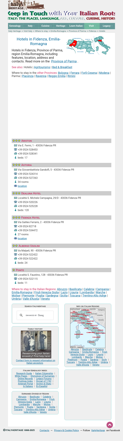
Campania (102, 289)
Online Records (25, 378)
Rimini (71, 76)
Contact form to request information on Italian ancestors (35, 361)
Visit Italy (28, 31)
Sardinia (94, 359)
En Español (41, 386)
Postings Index (25, 381)
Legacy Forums (44, 378)
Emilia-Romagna (58, 31)
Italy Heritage (14, 31)
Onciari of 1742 (43, 381)
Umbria (16, 298)
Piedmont (72, 359)
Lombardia (87, 292)
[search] (35, 315)
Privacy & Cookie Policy (66, 430)
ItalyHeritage (98, 430)
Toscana (75, 295)
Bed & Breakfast (62, 67)
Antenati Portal (25, 383)
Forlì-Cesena (89, 72)
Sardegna (52, 295)
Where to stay (41, 31)
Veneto (45, 298)
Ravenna (41, 76)
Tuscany (71, 362)
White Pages (21, 376)
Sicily (104, 359)
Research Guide (24, 373)
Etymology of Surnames (42, 376)
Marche (100, 292)
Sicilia (64, 295)
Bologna (63, 72)
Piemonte (28, 295)
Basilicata (75, 289)
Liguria (74, 292)
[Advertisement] (61, 104)
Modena (104, 72)
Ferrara (74, 72)
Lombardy (77, 357)
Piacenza (28, 76)
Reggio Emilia (56, 76)
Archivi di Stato (43, 383)
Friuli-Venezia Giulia (46, 292)
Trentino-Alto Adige (94, 295)
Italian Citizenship (44, 373)
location (22, 186)
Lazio (64, 292)
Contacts (44, 430)
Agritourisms (42, 67)
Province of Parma (77, 31)
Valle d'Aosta (31, 298)
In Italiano (28, 386)
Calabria (89, 289)
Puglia (40, 295)
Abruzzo (62, 289)
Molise (16, 295)
